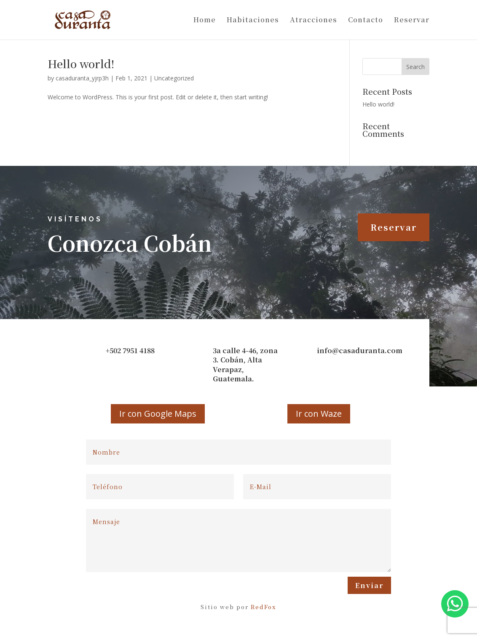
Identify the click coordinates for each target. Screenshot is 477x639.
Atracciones (313, 20)
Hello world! (81, 63)
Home (204, 20)
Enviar (369, 585)
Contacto (365, 20)
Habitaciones (253, 20)
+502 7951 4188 (130, 350)
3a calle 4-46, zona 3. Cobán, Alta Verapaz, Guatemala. (245, 364)
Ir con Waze (319, 413)
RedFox (263, 607)
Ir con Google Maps (157, 413)
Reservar (411, 20)
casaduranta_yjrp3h (82, 78)
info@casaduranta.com (359, 350)
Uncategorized (174, 78)
